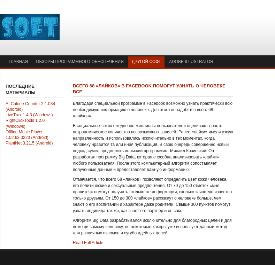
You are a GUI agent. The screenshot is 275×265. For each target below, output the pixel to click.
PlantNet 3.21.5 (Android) (29, 143)
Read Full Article (88, 242)
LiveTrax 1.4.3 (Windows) (29, 114)
